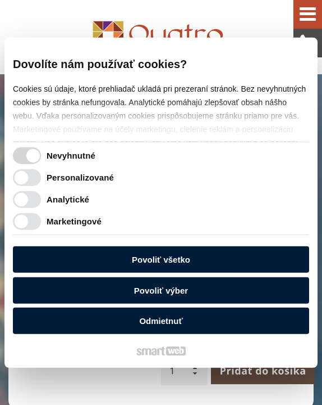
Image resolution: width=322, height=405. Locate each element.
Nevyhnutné (71, 155)
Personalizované (80, 177)
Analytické (68, 199)
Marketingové (74, 221)
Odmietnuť (160, 321)
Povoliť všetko (161, 259)
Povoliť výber (161, 290)
